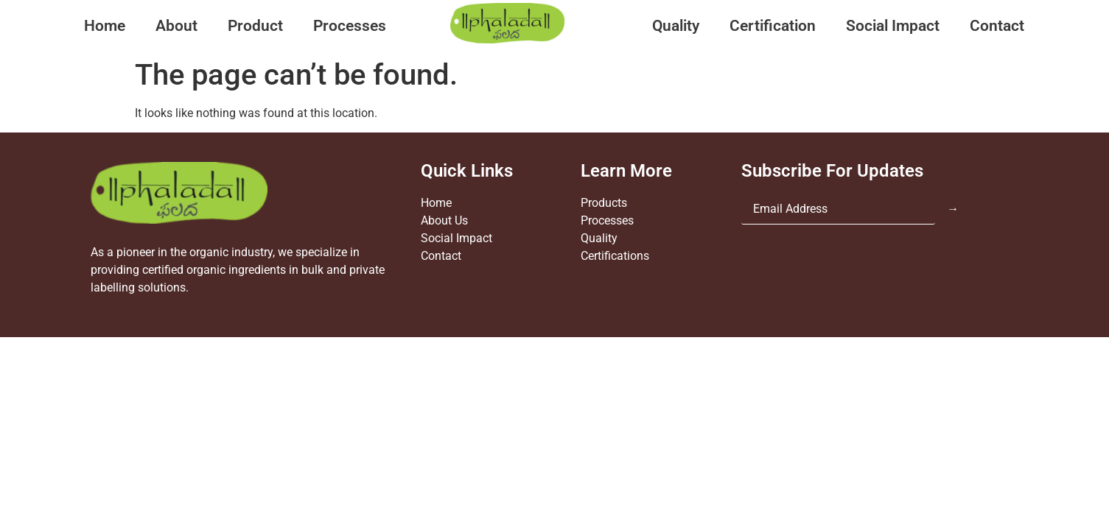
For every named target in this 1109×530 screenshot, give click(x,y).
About (176, 26)
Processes (349, 26)
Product (255, 26)
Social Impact (893, 26)
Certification (773, 26)
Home (104, 26)
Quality (675, 26)
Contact (997, 26)
